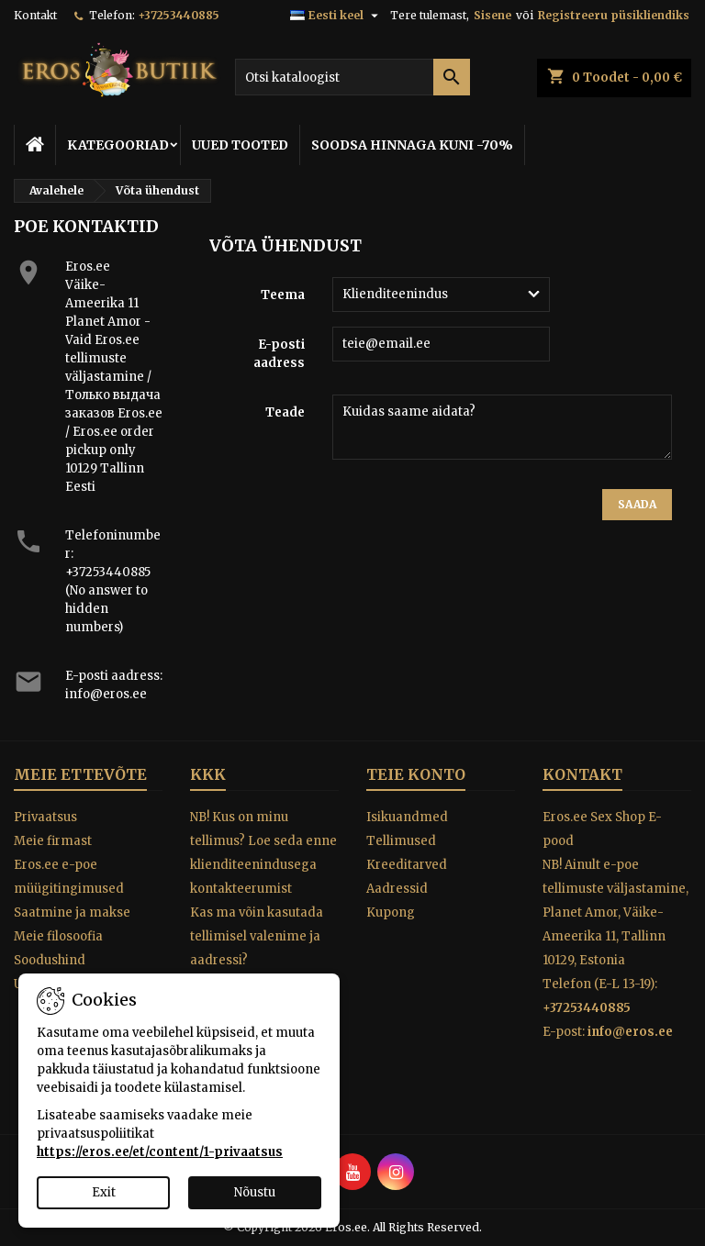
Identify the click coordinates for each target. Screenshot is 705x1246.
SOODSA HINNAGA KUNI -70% (412, 145)
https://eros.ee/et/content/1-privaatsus (160, 1152)
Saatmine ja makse (72, 912)
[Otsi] (352, 77)
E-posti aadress (279, 354)
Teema (283, 295)
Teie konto (415, 774)
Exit (104, 1192)
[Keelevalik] (336, 15)
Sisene (492, 15)
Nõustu (254, 1192)
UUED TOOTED (240, 145)
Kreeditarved (406, 865)
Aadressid (397, 888)
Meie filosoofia (58, 936)
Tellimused (401, 841)
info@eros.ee (106, 694)
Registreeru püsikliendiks (613, 15)
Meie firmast (53, 841)
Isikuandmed (407, 817)
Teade (285, 412)
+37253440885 (178, 15)
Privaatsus (45, 817)
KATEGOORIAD (118, 145)
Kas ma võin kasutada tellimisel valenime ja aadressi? (256, 936)
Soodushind (49, 960)
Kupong (390, 912)
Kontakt (35, 15)
